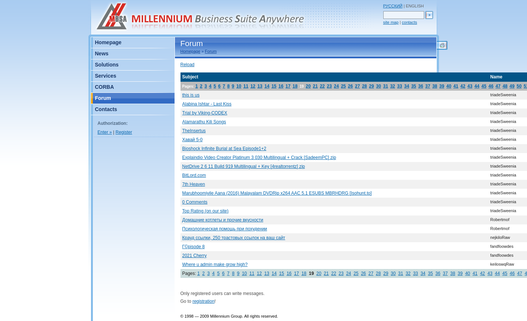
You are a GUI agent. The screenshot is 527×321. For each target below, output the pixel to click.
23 (329, 86)
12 (252, 86)
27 (357, 86)
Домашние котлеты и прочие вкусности (222, 220)
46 (490, 86)
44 (476, 86)
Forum (211, 51)
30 (378, 86)
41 (455, 86)
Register (124, 132)
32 (392, 86)
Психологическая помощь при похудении (224, 228)
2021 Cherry (194, 255)
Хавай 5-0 (192, 139)
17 (288, 86)
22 (322, 86)
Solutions (107, 65)
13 (259, 86)
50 (519, 86)
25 (343, 86)
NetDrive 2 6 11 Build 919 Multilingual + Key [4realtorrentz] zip (243, 166)
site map (391, 22)
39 (441, 86)
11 (245, 86)
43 (470, 86)
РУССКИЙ (393, 6)
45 (483, 86)
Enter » (105, 132)
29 (371, 86)
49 (512, 86)
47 (497, 86)
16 (281, 86)
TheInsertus (194, 130)
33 (399, 86)
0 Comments (195, 202)
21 (315, 86)
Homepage (190, 51)
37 (427, 86)
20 (308, 86)
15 (273, 86)
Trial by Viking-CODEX (204, 113)
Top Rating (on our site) (205, 211)
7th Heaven (193, 184)
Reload (187, 64)
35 (413, 86)
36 (420, 86)
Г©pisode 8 (193, 246)
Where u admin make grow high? (215, 264)
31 (385, 86)
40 (448, 86)
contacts (409, 22)
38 (434, 86)
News (102, 53)
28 (364, 86)
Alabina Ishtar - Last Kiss (207, 104)
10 (238, 86)
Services (106, 76)
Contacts (106, 109)
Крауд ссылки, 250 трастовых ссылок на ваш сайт (233, 237)
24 (336, 86)
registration (203, 301)
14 (266, 86)
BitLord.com (194, 175)
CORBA (104, 87)
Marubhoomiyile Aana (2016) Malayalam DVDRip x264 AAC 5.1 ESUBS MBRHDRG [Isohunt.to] (277, 193)
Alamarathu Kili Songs (204, 121)
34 (406, 86)
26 (350, 86)
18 (295, 86)
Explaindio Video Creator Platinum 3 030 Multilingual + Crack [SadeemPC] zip (259, 157)
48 (504, 86)
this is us (191, 95)
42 (463, 86)
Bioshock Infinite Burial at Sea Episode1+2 (224, 148)
